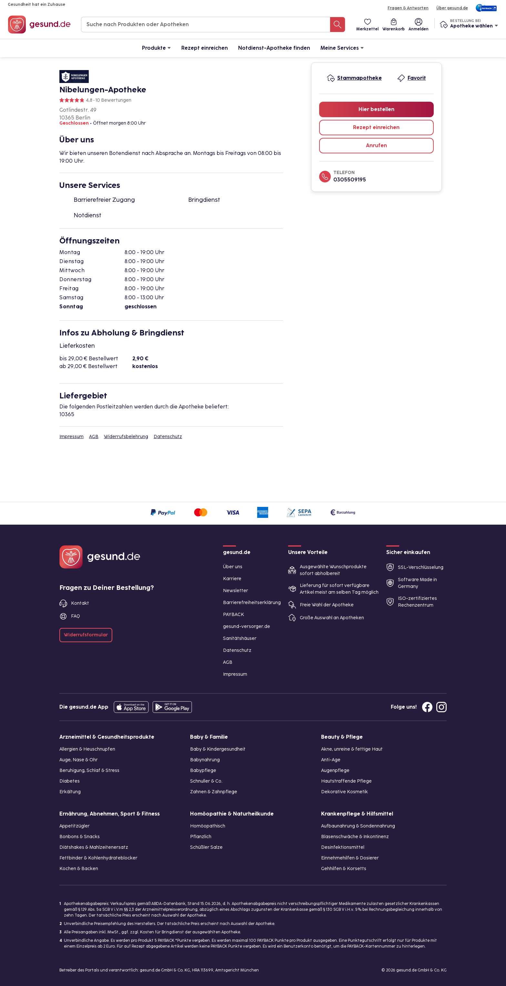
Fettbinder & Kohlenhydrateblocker (98, 858)
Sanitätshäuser (240, 638)
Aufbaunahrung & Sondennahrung (358, 826)
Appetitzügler (74, 826)
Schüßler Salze (206, 847)
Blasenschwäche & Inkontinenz (355, 836)
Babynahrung (205, 760)
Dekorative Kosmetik (344, 792)
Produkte (156, 47)
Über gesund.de (452, 8)
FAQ (75, 616)
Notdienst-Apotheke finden (274, 48)
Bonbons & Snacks (79, 836)
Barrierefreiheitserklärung (252, 602)
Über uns (232, 567)
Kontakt (80, 603)
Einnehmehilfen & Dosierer (350, 858)
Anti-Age (330, 760)
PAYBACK (233, 614)
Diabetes (69, 781)
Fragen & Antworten (408, 8)
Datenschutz (168, 436)
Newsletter (235, 590)
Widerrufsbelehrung (126, 436)
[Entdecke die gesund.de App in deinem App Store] (131, 707)
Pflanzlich (200, 836)
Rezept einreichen (204, 48)
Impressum (71, 436)
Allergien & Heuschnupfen (87, 749)
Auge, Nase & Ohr (78, 760)
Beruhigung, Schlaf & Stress (89, 770)
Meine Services (342, 47)
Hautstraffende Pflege (346, 781)
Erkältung (70, 792)
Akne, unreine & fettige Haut (352, 749)
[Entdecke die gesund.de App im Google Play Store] (172, 707)
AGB (93, 436)
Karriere (232, 578)
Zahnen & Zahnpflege (213, 792)
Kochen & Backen (78, 868)
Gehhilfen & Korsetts (343, 868)
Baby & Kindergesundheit (218, 749)
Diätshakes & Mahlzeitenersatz (93, 847)
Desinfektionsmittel (342, 847)
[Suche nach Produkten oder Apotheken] (337, 24)
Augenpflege (335, 770)
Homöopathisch (207, 826)
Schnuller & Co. (206, 781)
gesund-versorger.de (246, 626)
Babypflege (203, 770)
